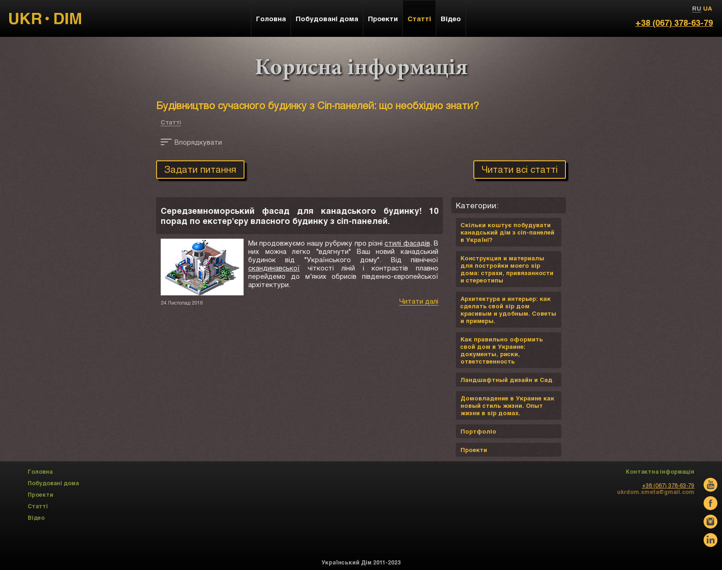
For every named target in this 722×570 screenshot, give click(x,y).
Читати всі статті (520, 169)
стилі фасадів (407, 243)
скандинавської (274, 268)
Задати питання (200, 169)
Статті (171, 122)
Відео (451, 18)
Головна (271, 18)
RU (696, 8)
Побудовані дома (327, 18)
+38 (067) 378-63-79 (674, 23)
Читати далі (418, 301)
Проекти (383, 18)
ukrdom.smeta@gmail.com (655, 491)
